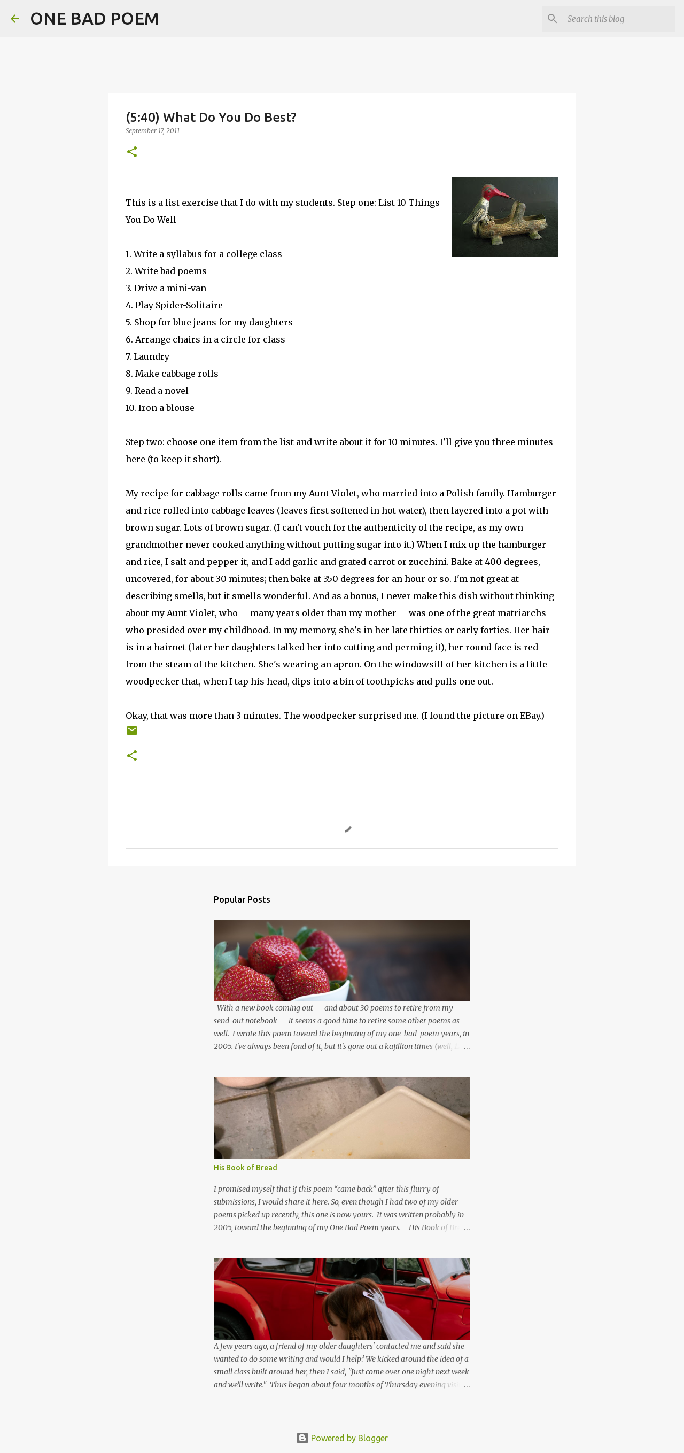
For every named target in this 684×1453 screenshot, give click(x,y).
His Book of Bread (245, 1167)
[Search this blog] (619, 19)
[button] (132, 152)
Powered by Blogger (342, 1438)
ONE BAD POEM (94, 18)
